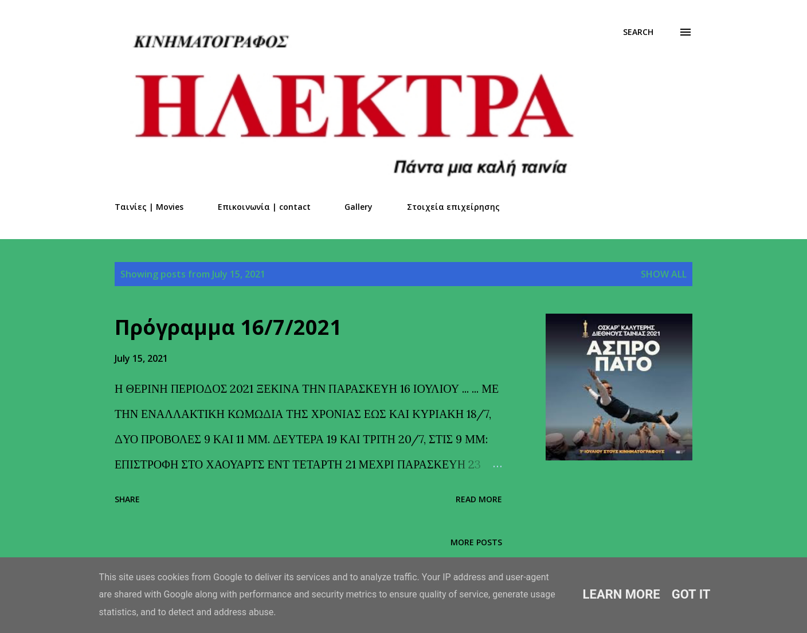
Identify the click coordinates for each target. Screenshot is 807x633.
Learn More (621, 594)
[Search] (638, 32)
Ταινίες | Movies (149, 206)
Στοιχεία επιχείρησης (453, 206)
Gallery (358, 206)
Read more (479, 499)
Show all (664, 274)
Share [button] (127, 499)
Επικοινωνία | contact (264, 206)
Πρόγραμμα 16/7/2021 (228, 327)
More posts (476, 542)
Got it (691, 594)
